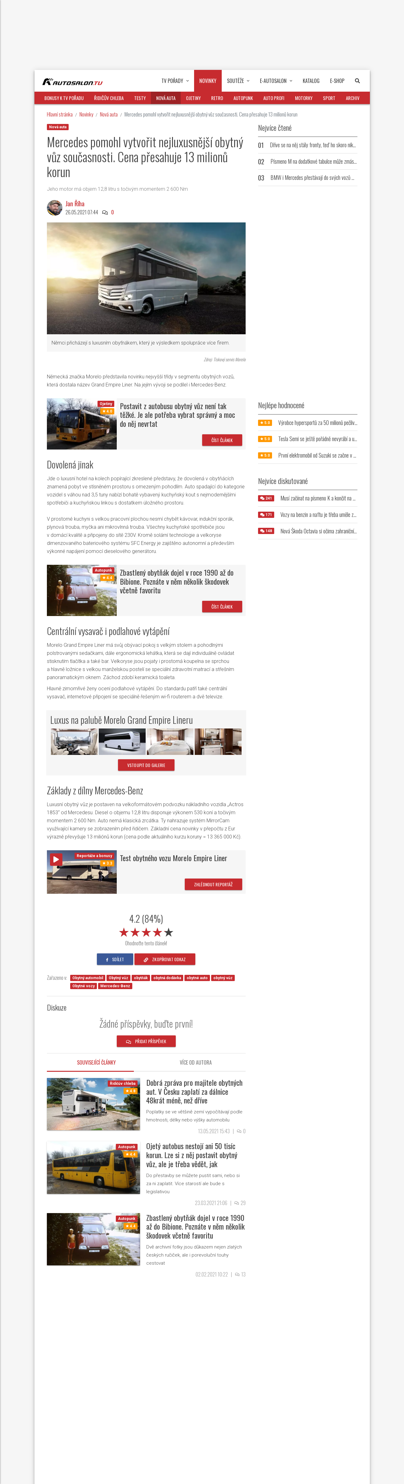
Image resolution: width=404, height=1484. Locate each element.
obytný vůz (223, 978)
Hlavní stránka (60, 114)
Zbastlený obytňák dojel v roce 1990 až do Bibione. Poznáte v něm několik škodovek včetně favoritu (177, 581)
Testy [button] (140, 97)
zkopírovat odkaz (165, 959)
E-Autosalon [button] (276, 80)
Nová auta (109, 114)
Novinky (86, 114)
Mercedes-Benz (115, 986)
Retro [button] (217, 97)
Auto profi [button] (273, 97)
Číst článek (222, 440)
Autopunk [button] (243, 97)
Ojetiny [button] (193, 97)
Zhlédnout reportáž (213, 884)
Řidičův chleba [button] (109, 97)
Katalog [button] (311, 80)
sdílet (115, 959)
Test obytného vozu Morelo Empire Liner (173, 857)
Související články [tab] (96, 1062)
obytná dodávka (167, 978)
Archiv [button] (353, 97)
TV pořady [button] (175, 80)
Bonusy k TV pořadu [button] (64, 97)
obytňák (141, 978)
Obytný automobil (87, 978)
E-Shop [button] (337, 80)
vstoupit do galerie (146, 765)
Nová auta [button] (165, 97)
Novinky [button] (207, 80)
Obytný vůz (118, 978)
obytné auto (197, 978)
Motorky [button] (303, 97)
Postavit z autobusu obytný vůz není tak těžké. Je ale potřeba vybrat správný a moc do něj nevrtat (177, 414)
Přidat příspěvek (146, 1041)
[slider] (146, 931)
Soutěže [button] (238, 80)
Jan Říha (75, 203)
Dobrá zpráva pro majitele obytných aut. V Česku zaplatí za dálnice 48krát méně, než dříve (194, 1091)
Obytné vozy (83, 986)
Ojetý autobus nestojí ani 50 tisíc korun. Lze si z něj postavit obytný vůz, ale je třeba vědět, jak (191, 1154)
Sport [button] (329, 97)
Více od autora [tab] (196, 1062)
